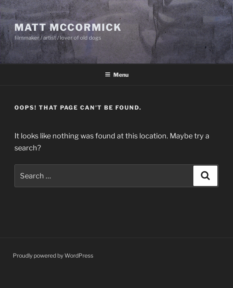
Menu (117, 74)
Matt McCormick (68, 27)
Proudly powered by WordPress (53, 255)
